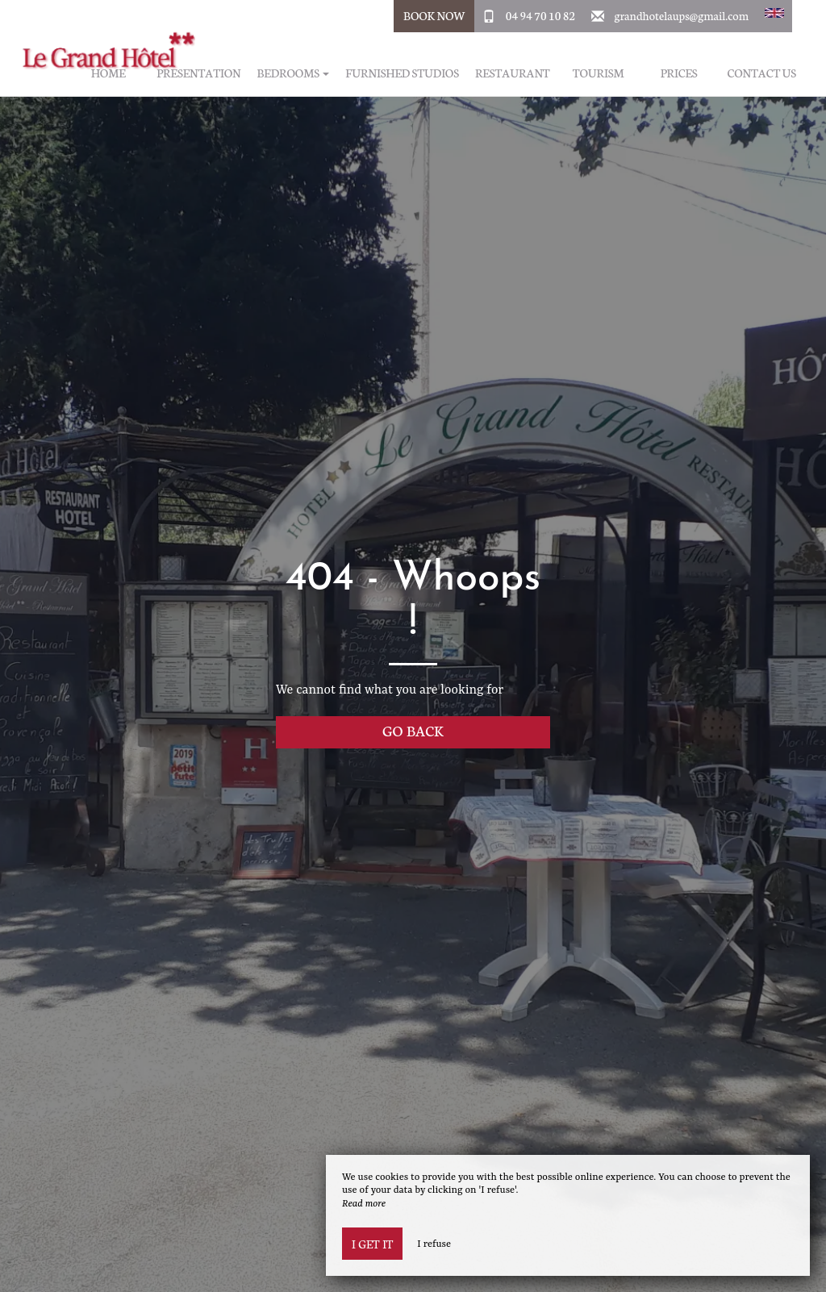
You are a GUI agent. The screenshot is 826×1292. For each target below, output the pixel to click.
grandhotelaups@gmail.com (681, 15)
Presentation (198, 73)
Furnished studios (402, 73)
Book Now (434, 15)
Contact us (762, 73)
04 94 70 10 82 (540, 15)
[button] (774, 16)
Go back (413, 730)
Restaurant (512, 73)
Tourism (598, 73)
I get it (372, 1244)
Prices (679, 73)
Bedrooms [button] (293, 73)
